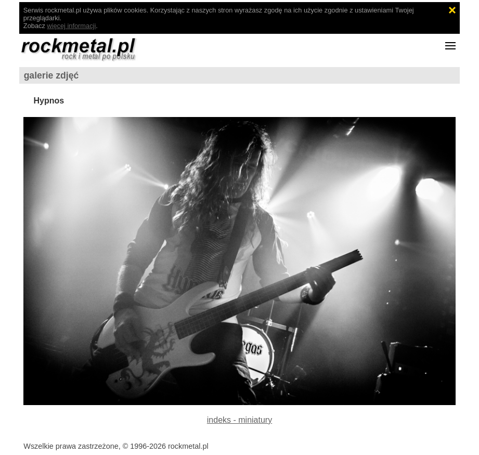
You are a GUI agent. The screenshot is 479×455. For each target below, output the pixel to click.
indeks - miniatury (239, 419)
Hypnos (48, 100)
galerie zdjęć (51, 75)
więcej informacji (71, 26)
